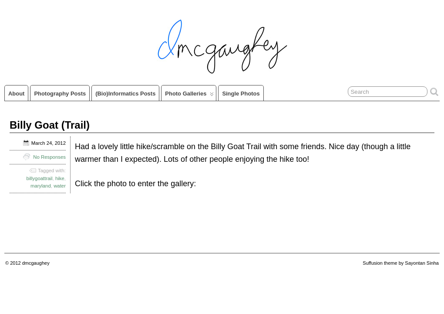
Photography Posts (60, 93)
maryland (40, 185)
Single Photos (240, 93)
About (16, 93)
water (60, 185)
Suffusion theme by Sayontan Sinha (401, 263)
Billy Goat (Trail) (50, 125)
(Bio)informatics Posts (125, 93)
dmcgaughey (36, 263)
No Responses (49, 157)
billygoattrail (39, 178)
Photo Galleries (189, 95)
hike (59, 178)
